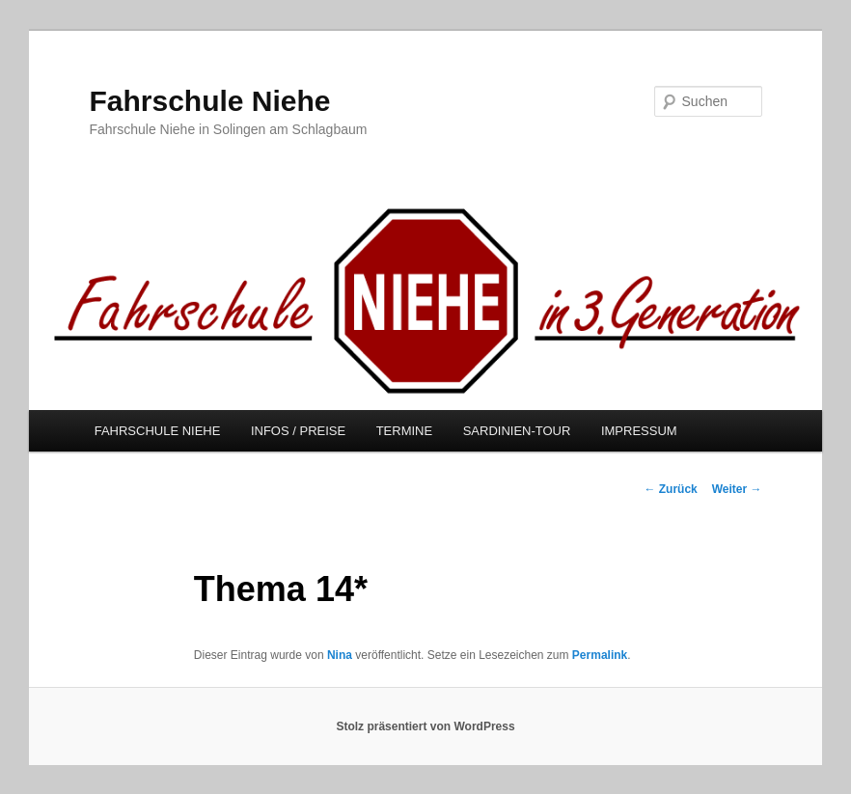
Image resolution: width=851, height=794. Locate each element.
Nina (339, 655)
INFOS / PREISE (298, 431)
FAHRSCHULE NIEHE (158, 431)
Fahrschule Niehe (209, 101)
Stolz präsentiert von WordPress (425, 726)
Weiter (737, 489)
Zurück (670, 489)
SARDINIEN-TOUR (517, 431)
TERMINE (404, 431)
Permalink (599, 655)
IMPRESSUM (639, 431)
